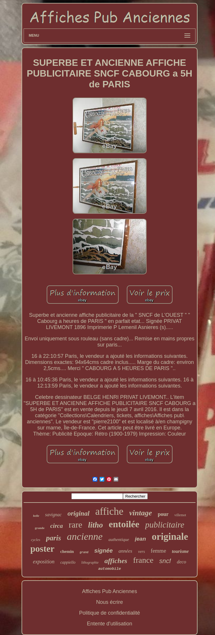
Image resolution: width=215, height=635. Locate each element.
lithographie (89, 562)
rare (75, 524)
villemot (180, 515)
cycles (35, 539)
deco (181, 562)
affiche (109, 511)
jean (140, 539)
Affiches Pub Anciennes (109, 591)
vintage (140, 513)
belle (36, 515)
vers (141, 551)
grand (84, 552)
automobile (109, 569)
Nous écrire (109, 602)
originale (170, 536)
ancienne (85, 536)
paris (53, 538)
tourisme (180, 551)
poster (42, 549)
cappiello (67, 562)
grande (40, 528)
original (78, 513)
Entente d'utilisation (109, 624)
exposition (43, 562)
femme (158, 551)
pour (163, 514)
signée (103, 550)
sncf (165, 561)
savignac (53, 514)
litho (95, 525)
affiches (115, 561)
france (143, 560)
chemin (67, 551)
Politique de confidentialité (109, 613)
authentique (118, 539)
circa (56, 525)
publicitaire (164, 524)
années (125, 551)
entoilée (124, 524)
